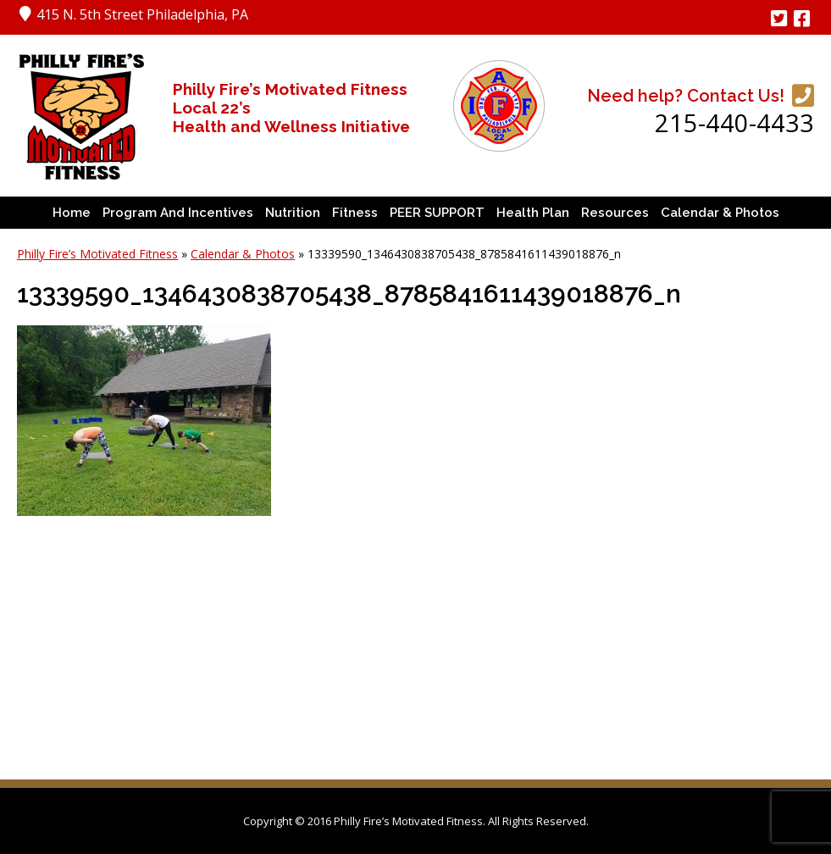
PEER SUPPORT (437, 212)
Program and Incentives (177, 212)
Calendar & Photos (720, 212)
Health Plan (532, 212)
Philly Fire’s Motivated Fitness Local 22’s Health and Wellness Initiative (291, 108)
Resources (615, 212)
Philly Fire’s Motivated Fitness (97, 254)
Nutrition (292, 212)
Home (72, 212)
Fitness (355, 212)
